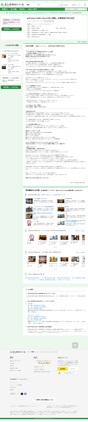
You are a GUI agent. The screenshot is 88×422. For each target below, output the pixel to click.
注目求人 (22, 9)
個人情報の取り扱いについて (24, 406)
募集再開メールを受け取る (11, 29)
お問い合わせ (13, 387)
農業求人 (32, 414)
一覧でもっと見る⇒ (80, 230)
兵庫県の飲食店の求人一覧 (26, 12)
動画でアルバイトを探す (15, 370)
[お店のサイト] (48, 24)
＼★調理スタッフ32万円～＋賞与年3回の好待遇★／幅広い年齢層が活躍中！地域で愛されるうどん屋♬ (75, 217)
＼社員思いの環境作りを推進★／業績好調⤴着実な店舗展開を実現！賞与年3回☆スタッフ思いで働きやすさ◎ (75, 210)
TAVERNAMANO (68, 198)
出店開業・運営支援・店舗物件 (28, 411)
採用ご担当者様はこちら (45, 399)
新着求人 (5, 9)
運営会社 (12, 389)
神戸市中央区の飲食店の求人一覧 (41, 12)
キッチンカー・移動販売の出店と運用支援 (55, 412)
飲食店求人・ (62, 411)
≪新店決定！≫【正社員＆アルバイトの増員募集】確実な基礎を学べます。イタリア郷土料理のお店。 (75, 202)
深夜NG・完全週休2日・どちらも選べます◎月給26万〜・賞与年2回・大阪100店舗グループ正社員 (43, 210)
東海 (37, 352)
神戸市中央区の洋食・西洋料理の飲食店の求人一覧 (60, 12)
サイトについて (13, 382)
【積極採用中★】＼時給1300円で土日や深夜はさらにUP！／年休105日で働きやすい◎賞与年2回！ (43, 202)
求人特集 (14, 9)
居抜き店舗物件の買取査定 (33, 412)
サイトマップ (34, 406)
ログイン (73, 369)
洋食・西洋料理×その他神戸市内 (38, 307)
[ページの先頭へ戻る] (75, 345)
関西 (7, 12)
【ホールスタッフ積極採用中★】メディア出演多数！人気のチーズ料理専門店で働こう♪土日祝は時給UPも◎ (43, 218)
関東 (29, 352)
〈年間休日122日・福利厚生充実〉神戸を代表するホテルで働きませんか (75, 224)
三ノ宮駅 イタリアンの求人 (63, 279)
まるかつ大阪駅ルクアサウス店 (39, 198)
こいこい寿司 (36, 221)
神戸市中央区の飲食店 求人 (63, 278)
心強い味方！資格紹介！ (39, 369)
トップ (3, 12)
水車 (66, 213)
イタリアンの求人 (31, 279)
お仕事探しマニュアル (39, 366)
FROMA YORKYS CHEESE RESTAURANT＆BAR (42, 214)
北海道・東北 (46, 352)
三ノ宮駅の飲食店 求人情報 (48, 278)
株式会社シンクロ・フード (54, 407)
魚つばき (67, 206)
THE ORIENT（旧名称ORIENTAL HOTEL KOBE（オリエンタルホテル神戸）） (75, 221)
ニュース (12, 385)
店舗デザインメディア (20, 414)
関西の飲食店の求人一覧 (15, 12)
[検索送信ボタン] (85, 9)
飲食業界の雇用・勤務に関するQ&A (42, 371)
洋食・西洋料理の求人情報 (78, 278)
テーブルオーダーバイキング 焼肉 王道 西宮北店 (43, 206)
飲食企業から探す (14, 368)
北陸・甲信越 (54, 352)
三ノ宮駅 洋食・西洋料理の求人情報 (46, 279)
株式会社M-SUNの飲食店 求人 (33, 278)
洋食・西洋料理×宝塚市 (36, 308)
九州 (40, 352)
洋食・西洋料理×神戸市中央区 (37, 305)
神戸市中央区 (62, 310)
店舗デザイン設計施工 (47, 411)
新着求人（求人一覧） (15, 360)
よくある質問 (19, 385)
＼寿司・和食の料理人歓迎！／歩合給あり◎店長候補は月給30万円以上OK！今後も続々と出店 (43, 224)
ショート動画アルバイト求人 (45, 414)
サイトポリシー (14, 406)
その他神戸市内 (78, 310)
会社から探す (32, 9)
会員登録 (62, 369)
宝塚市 (34, 323)
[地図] (49, 34)
